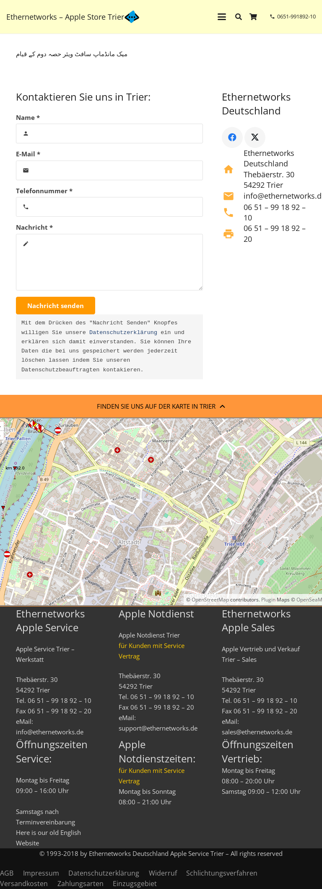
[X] (254, 137)
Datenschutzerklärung (123, 333)
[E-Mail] (109, 170)
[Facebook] (232, 137)
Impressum (41, 873)
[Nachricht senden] (55, 305)
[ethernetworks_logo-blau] (132, 16)
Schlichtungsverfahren (221, 873)
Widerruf (163, 873)
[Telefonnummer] (109, 207)
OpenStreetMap (210, 599)
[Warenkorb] (253, 17)
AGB (6, 873)
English (70, 832)
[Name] (109, 133)
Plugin (267, 599)
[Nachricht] (109, 262)
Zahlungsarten (80, 883)
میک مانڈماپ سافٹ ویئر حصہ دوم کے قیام (71, 53)
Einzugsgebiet (135, 883)
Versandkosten (24, 883)
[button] (222, 17)
